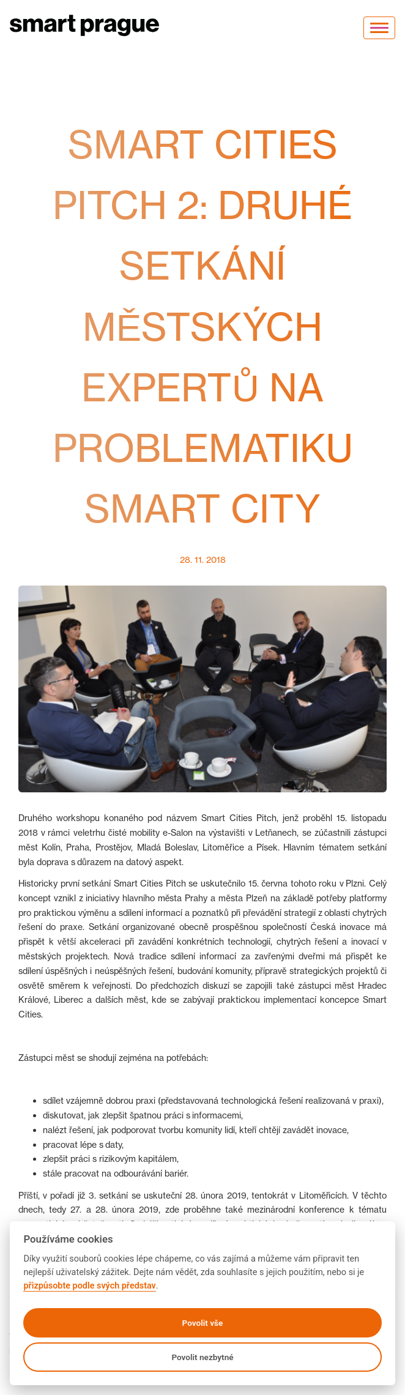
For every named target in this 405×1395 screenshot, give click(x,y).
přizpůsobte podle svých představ (89, 1286)
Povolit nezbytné (202, 1357)
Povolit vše (202, 1323)
